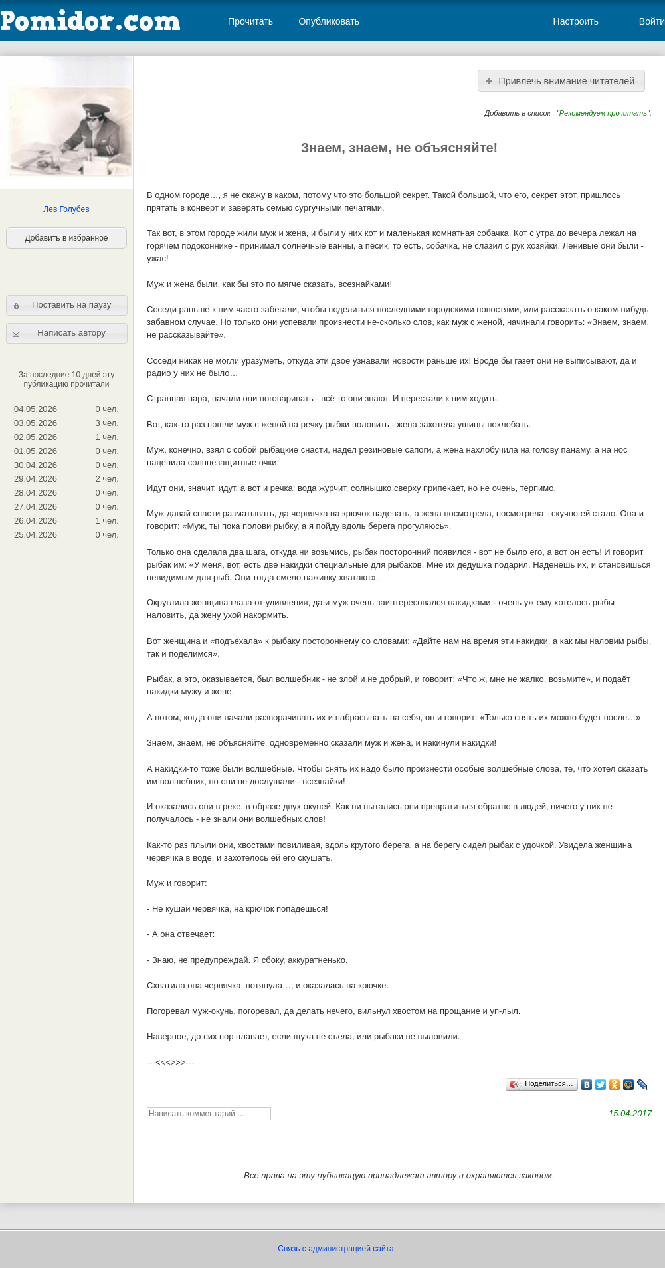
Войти (652, 21)
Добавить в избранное (66, 238)
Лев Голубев (66, 209)
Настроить (576, 21)
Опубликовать (328, 21)
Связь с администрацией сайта (335, 1248)
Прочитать (250, 21)
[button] (67, 305)
